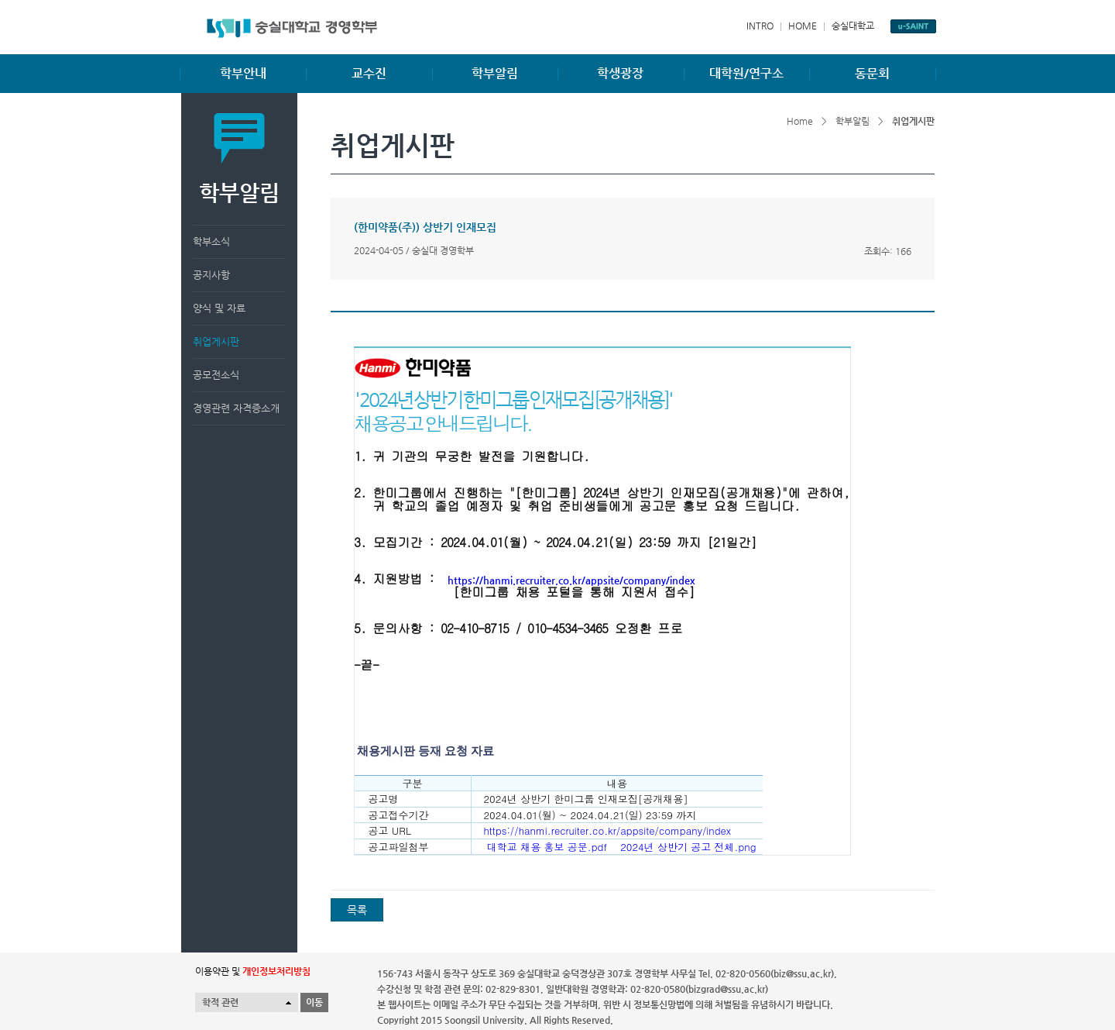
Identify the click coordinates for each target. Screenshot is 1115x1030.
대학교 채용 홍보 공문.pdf (545, 846)
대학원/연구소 (746, 73)
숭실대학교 (853, 25)
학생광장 (620, 73)
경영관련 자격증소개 (236, 408)
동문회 (872, 73)
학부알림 (495, 73)
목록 (357, 910)
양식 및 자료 (219, 308)
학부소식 (211, 241)
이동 (314, 1002)
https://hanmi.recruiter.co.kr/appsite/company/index (571, 580)
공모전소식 (216, 375)
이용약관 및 (252, 971)
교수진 (369, 73)
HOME (802, 25)
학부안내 (243, 73)
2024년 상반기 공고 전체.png (685, 846)
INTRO (760, 25)
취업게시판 (216, 341)
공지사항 (211, 275)
